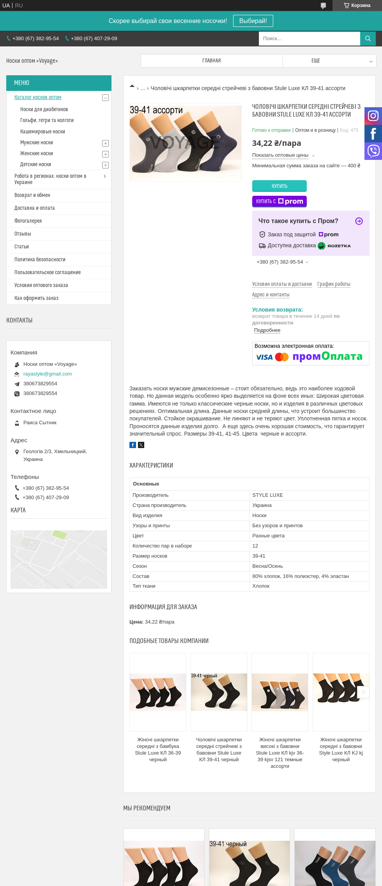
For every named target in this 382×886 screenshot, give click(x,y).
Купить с (279, 201)
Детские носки (35, 164)
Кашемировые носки (42, 132)
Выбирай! (253, 21)
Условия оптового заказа (41, 285)
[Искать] (368, 39)
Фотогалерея (28, 221)
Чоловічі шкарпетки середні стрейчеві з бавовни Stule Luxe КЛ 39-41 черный (219, 749)
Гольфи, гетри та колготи (47, 120)
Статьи (21, 247)
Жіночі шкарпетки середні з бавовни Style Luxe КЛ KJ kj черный (341, 749)
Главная (211, 61)
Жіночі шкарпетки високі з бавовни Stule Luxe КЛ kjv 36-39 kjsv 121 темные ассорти (280, 753)
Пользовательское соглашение (47, 272)
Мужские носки (36, 143)
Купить (280, 186)
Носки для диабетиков (44, 109)
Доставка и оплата (34, 208)
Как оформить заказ (36, 298)
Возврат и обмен (32, 195)
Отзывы (22, 234)
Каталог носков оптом (38, 97)
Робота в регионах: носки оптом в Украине (50, 179)
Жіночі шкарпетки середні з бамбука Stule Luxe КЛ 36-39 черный (158, 749)
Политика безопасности (39, 260)
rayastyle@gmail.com (47, 374)
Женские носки (36, 154)
